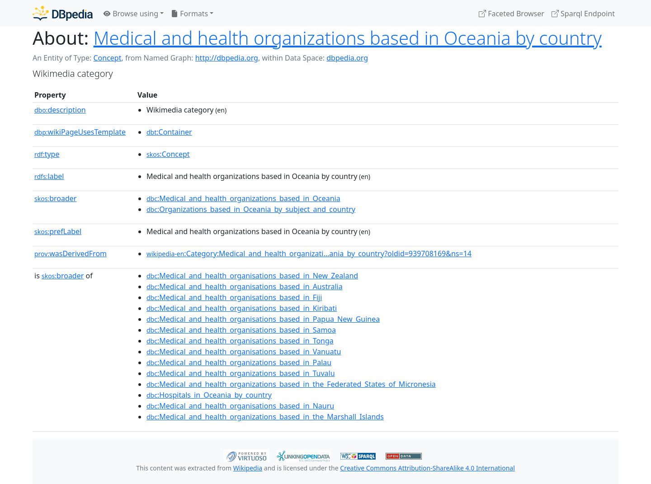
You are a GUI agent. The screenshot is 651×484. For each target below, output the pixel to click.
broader (55, 198)
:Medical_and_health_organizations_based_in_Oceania (243, 198)
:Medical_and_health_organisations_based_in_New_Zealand (252, 276)
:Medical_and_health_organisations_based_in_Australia (244, 286)
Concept (107, 58)
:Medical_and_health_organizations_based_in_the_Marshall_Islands (265, 417)
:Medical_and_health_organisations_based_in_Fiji (234, 297)
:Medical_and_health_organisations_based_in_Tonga (240, 341)
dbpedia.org (347, 58)
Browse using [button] (131, 14)
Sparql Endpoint (583, 14)
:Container (169, 132)
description (60, 110)
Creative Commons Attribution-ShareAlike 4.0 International (427, 468)
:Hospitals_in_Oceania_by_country (209, 395)
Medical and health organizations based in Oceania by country (348, 37)
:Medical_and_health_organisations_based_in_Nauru (240, 406)
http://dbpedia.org (226, 58)
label (49, 176)
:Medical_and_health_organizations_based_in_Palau (238, 362)
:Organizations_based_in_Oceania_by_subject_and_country (250, 209)
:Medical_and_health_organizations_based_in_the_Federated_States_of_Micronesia (291, 384)
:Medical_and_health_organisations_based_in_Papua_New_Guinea (263, 319)
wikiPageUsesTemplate (80, 132)
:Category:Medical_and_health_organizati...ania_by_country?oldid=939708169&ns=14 (309, 253)
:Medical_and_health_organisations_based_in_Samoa (241, 330)
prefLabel (57, 231)
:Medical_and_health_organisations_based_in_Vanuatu (243, 352)
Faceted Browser (511, 14)
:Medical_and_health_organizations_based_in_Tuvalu (240, 373)
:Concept (168, 154)
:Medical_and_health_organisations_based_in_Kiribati (241, 308)
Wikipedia (247, 468)
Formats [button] (189, 14)
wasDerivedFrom (70, 253)
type (47, 154)
